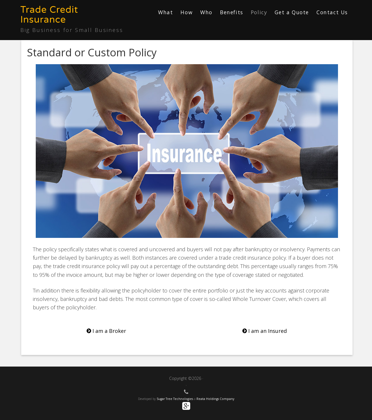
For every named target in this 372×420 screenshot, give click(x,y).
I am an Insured (264, 330)
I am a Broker (106, 330)
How (186, 12)
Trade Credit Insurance (49, 14)
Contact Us (332, 12)
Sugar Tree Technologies (175, 399)
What (165, 12)
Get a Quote (292, 12)
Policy (259, 12)
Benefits (231, 12)
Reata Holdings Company (215, 399)
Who (206, 12)
